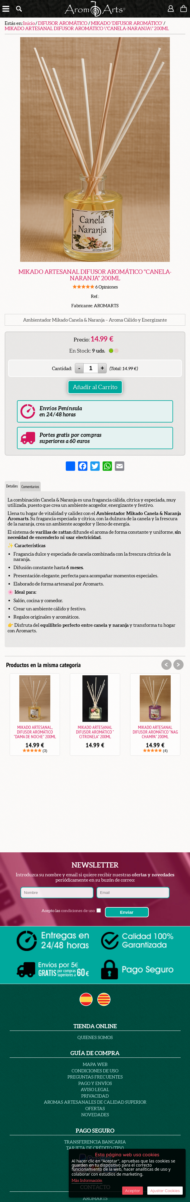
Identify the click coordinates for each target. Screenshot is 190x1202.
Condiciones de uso (95, 1070)
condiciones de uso (78, 910)
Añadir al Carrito (95, 387)
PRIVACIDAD (95, 1095)
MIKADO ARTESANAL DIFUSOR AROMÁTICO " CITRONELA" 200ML (95, 731)
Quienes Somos (95, 1037)
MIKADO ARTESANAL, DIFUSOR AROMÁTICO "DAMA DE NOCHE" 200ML (35, 731)
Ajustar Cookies (165, 1190)
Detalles (12, 486)
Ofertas (95, 1108)
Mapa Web (95, 1064)
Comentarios (30, 486)
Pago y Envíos (95, 1083)
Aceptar (132, 1190)
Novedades (95, 1114)
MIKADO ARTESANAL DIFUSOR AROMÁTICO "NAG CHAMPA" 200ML (155, 731)
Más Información (87, 1180)
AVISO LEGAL (95, 1089)
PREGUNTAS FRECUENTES (95, 1076)
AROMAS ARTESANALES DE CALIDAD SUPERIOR (95, 1102)
